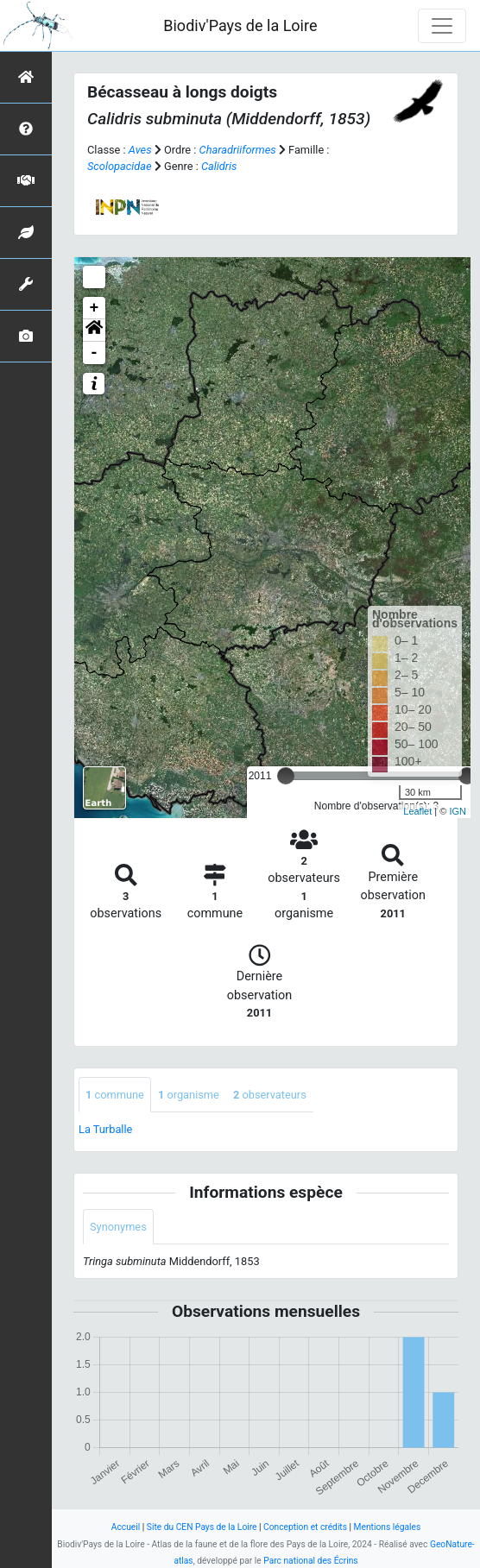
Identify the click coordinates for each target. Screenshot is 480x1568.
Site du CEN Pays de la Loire (202, 1527)
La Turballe (105, 1129)
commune (114, 1094)
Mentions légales (387, 1527)
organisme (188, 1094)
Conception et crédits (305, 1527)
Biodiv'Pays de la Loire (240, 25)
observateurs (269, 1094)
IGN (457, 811)
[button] (94, 330)
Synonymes (118, 1226)
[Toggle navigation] (442, 26)
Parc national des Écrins (310, 1560)
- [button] (94, 353)
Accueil (125, 1527)
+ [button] (94, 308)
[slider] (285, 775)
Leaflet (417, 811)
